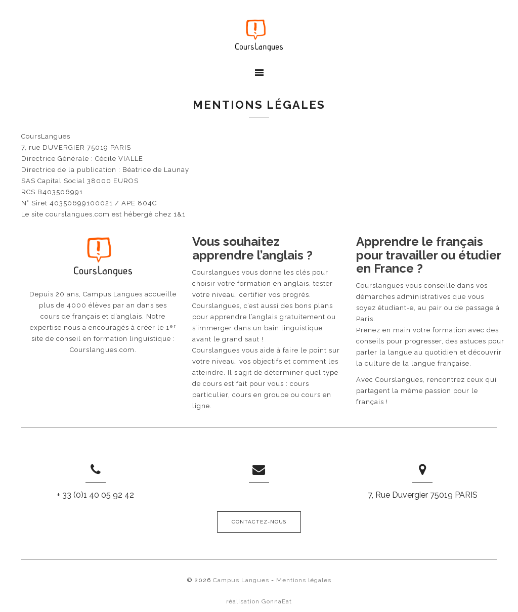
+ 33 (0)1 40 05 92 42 (95, 495)
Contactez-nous (259, 521)
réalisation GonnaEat (259, 601)
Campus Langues (241, 580)
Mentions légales (303, 580)
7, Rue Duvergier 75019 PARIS (423, 495)
